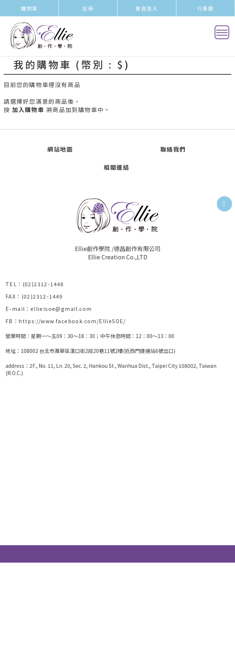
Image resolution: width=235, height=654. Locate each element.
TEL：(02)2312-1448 (37, 284)
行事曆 (205, 8)
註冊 (87, 8)
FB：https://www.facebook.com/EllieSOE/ (65, 321)
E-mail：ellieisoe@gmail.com (51, 308)
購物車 (29, 8)
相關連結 (116, 167)
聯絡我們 (173, 149)
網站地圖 (60, 149)
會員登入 (146, 8)
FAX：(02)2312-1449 (36, 296)
